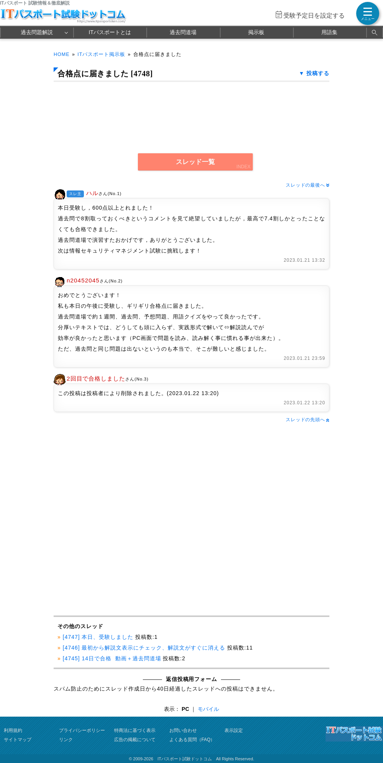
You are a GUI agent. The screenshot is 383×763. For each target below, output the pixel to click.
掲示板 (256, 32)
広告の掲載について (134, 739)
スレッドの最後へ (307, 185)
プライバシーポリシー (82, 730)
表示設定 (233, 730)
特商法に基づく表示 (134, 730)
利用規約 (13, 730)
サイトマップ (17, 739)
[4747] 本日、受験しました (98, 637)
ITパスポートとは (110, 32)
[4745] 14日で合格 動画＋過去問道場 (112, 658)
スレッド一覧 (195, 162)
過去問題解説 (37, 32)
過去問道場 (183, 32)
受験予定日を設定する (314, 15)
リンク (66, 739)
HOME (62, 54)
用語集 (329, 32)
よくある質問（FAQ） (192, 739)
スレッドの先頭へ (307, 419)
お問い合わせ (183, 730)
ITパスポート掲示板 (101, 54)
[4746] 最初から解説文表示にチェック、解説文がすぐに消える (144, 648)
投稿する (317, 73)
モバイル (208, 709)
